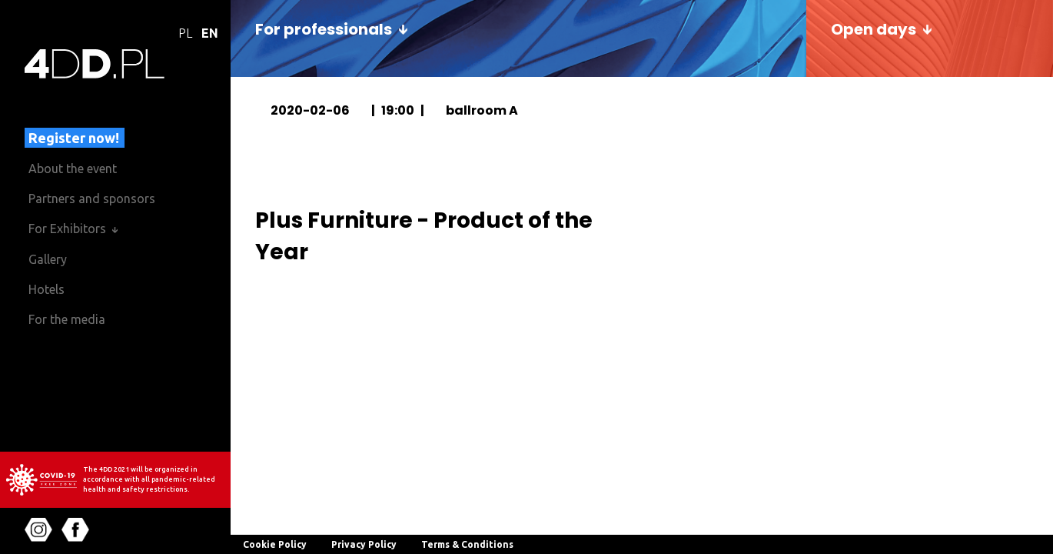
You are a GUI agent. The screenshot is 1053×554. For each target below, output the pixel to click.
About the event (72, 168)
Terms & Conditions (467, 544)
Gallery (47, 259)
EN (209, 33)
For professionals (323, 29)
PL (185, 33)
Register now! (73, 137)
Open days (873, 29)
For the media (66, 319)
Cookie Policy (275, 544)
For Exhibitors (67, 228)
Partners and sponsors (91, 198)
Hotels (46, 289)
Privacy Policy (364, 544)
